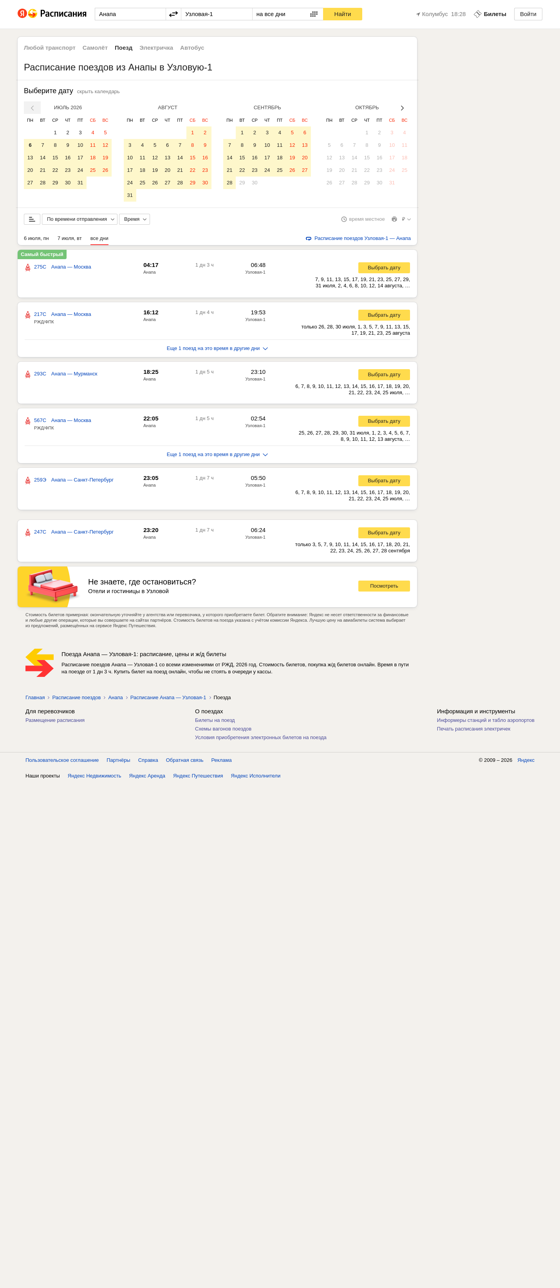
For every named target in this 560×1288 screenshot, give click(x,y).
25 (93, 170)
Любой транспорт (50, 47)
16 (67, 158)
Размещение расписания (55, 720)
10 (80, 145)
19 (105, 158)
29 (55, 183)
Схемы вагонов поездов (223, 729)
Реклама (221, 760)
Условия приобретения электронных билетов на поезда (261, 737)
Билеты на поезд (215, 720)
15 (55, 158)
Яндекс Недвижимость (94, 776)
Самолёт (95, 47)
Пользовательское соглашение (62, 760)
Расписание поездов (76, 697)
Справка (148, 760)
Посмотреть (384, 586)
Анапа (149, 272)
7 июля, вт (70, 238)
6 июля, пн (36, 238)
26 (105, 170)
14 (42, 158)
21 (42, 170)
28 (42, 183)
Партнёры (118, 760)
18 (93, 158)
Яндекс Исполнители (256, 776)
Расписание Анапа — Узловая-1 (168, 697)
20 (30, 170)
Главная (35, 697)
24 (80, 170)
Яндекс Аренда (147, 776)
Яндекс (526, 760)
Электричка (156, 47)
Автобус (192, 47)
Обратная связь (185, 760)
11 (93, 145)
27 (30, 183)
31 (80, 183)
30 (67, 183)
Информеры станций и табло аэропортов (486, 720)
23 (67, 170)
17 (80, 158)
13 (30, 158)
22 (55, 170)
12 (105, 145)
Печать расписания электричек (473, 729)
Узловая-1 (255, 272)
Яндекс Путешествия (198, 776)
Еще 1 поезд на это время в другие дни (217, 348)
